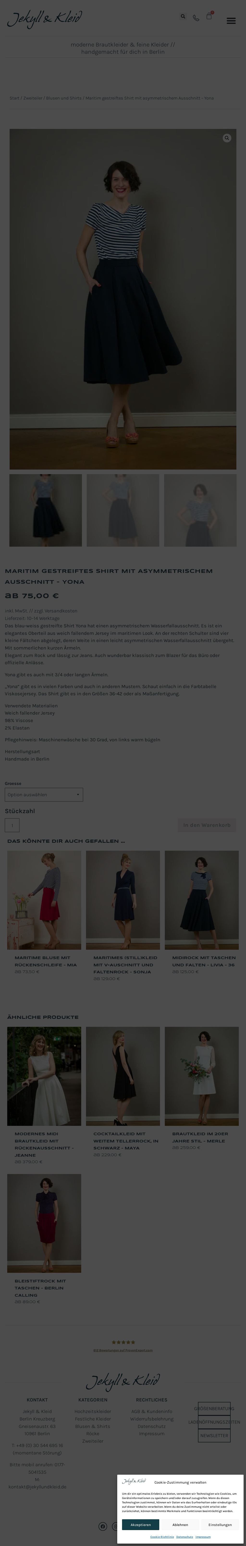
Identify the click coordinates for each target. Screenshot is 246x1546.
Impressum (203, 1537)
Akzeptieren (141, 1525)
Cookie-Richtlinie (162, 1537)
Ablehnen (180, 1525)
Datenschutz (184, 1537)
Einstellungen (220, 1525)
